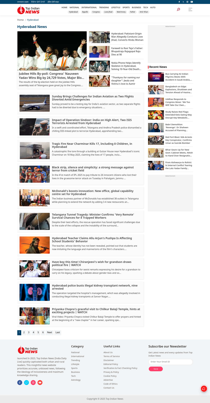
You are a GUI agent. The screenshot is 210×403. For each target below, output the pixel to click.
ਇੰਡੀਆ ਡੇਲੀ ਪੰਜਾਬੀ (38, 2)
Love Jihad (108, 12)
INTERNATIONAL (89, 7)
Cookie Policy (110, 376)
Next (49, 332)
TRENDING (104, 7)
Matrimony (121, 12)
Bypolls (85, 12)
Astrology (76, 380)
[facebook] (179, 2)
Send (156, 369)
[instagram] (187, 2)
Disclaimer (109, 360)
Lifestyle (75, 364)
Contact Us (109, 388)
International (77, 356)
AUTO (152, 7)
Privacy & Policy (111, 372)
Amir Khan (144, 12)
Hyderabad (73, 12)
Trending (75, 360)
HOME (64, 7)
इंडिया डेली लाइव (53, 2)
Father (132, 12)
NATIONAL (74, 7)
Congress (96, 12)
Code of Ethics (111, 384)
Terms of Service (112, 356)
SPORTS (126, 7)
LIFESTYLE (115, 7)
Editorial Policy (111, 364)
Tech (73, 376)
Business (75, 372)
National (75, 352)
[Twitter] (183, 2)
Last (58, 332)
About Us (108, 352)
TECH (145, 7)
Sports (74, 368)
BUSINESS (136, 7)
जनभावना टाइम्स (23, 2)
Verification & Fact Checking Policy (120, 368)
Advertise (108, 380)
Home (20, 20)
